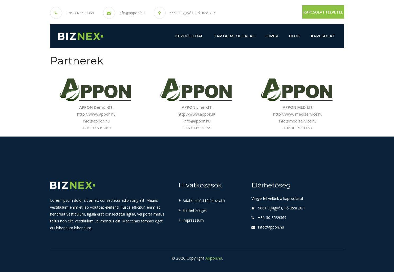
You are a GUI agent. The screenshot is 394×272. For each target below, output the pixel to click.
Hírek (271, 36)
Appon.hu (213, 258)
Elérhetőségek (195, 210)
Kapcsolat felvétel (323, 12)
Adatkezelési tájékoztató (204, 200)
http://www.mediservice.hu (297, 114)
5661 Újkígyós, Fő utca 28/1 (193, 12)
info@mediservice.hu (298, 121)
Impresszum (193, 220)
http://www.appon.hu (96, 114)
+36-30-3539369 (80, 13)
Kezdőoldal (189, 36)
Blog (294, 36)
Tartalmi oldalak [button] (234, 36)
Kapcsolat (323, 36)
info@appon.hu (132, 13)
